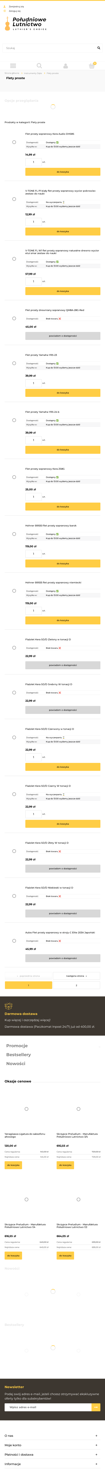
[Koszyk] (92, 66)
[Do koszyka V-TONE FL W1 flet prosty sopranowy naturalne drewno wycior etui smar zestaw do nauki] (62, 291)
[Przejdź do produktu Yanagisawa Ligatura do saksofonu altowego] (26, 1113)
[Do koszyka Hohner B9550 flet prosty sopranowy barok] (62, 563)
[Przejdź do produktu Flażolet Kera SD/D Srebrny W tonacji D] (14, 698)
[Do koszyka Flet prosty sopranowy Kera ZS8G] (62, 507)
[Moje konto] (65, 66)
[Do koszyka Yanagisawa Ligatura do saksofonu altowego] (13, 1165)
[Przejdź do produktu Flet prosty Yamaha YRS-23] (14, 375)
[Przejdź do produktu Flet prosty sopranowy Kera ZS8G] (14, 489)
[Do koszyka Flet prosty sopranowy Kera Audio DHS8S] (62, 172)
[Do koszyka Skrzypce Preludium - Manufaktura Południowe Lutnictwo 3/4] (65, 1165)
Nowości (15, 1063)
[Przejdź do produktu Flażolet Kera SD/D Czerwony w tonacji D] (14, 749)
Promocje (17, 1045)
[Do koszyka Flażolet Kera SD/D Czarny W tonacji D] (62, 824)
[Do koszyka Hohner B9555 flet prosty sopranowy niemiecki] (62, 620)
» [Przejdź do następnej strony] (86, 976)
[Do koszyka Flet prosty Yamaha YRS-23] (62, 393)
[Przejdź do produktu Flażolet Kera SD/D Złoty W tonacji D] (14, 857)
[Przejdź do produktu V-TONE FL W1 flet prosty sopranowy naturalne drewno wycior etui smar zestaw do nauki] (14, 272)
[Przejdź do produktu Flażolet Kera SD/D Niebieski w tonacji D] (14, 901)
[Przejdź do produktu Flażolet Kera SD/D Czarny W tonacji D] (14, 806)
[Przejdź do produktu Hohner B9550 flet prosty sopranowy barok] (14, 545)
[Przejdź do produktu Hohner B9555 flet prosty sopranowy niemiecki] (14, 602)
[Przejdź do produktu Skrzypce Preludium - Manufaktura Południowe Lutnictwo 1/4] (26, 1203)
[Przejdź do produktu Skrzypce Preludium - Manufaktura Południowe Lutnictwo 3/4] (78, 1113)
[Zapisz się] (96, 1407)
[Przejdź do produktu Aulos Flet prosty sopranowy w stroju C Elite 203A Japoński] (14, 946)
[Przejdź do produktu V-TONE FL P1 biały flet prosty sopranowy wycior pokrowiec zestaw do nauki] (14, 212)
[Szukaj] (99, 48)
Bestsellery (18, 1054)
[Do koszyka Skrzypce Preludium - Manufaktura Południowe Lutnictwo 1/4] (13, 1256)
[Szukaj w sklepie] (49, 48)
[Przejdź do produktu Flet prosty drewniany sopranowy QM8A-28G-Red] (14, 324)
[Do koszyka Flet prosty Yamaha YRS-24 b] (62, 450)
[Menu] (13, 66)
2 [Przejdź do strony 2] (76, 985)
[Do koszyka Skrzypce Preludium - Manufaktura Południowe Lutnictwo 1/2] (65, 1256)
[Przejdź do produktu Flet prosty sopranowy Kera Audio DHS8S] (14, 154)
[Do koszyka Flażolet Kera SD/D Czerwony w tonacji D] (62, 767)
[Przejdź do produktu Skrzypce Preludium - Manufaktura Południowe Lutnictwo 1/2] (78, 1203)
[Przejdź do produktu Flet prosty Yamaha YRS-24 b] (14, 432)
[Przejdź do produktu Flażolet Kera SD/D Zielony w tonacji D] (14, 653)
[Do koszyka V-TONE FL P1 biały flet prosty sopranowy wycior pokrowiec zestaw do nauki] (62, 231)
